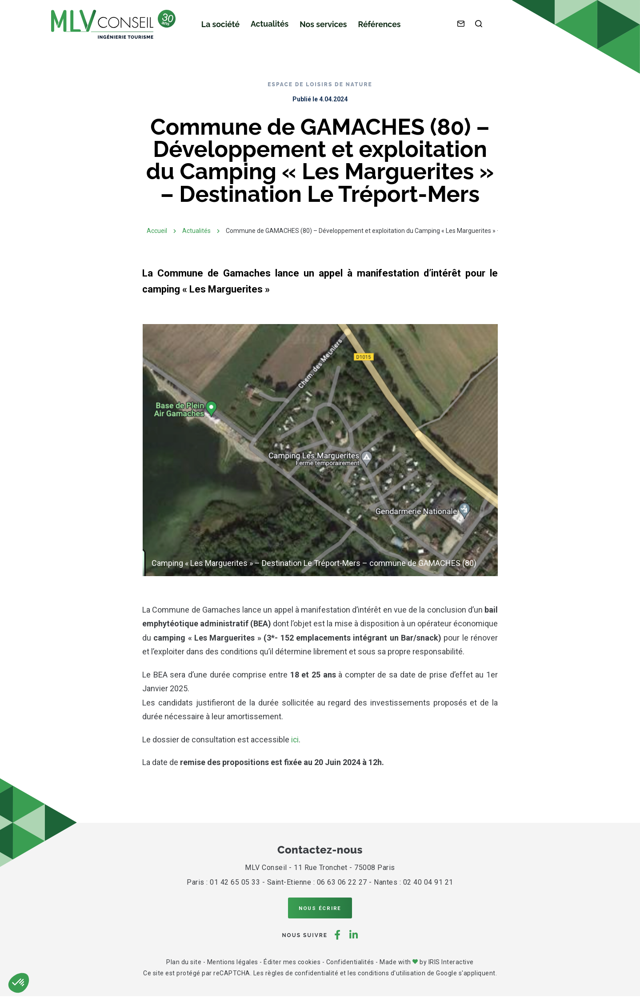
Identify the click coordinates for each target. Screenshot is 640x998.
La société (218, 27)
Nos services (314, 27)
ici (295, 739)
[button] (18, 983)
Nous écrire (320, 909)
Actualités (264, 26)
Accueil (157, 230)
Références (366, 27)
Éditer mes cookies (292, 963)
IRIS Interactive (451, 963)
